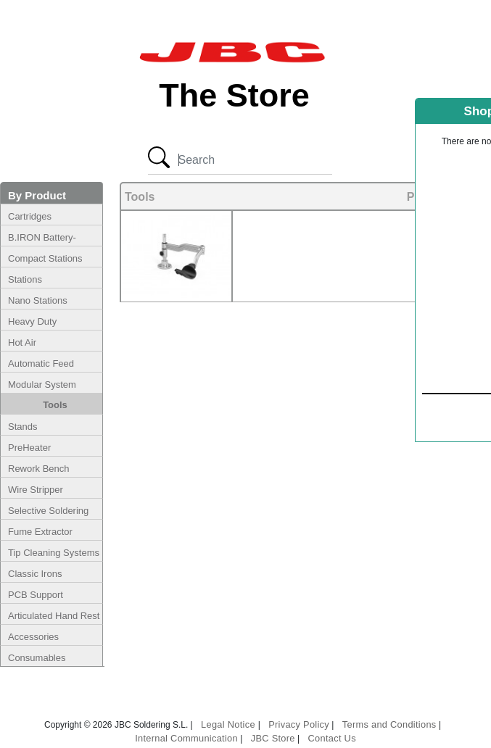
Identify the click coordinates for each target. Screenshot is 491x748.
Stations (25, 279)
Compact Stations (45, 258)
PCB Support (35, 594)
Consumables (37, 657)
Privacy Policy (298, 724)
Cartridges (29, 216)
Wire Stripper (35, 489)
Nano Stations (37, 300)
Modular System (42, 384)
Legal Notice (229, 724)
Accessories (33, 636)
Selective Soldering (48, 510)
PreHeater (29, 447)
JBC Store (273, 738)
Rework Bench (39, 468)
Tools (55, 404)
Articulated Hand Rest (53, 615)
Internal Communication (186, 738)
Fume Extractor (40, 531)
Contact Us (332, 738)
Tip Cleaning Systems (53, 552)
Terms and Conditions (389, 724)
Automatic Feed (41, 363)
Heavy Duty (32, 321)
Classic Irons (35, 573)
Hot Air (22, 342)
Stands (22, 426)
